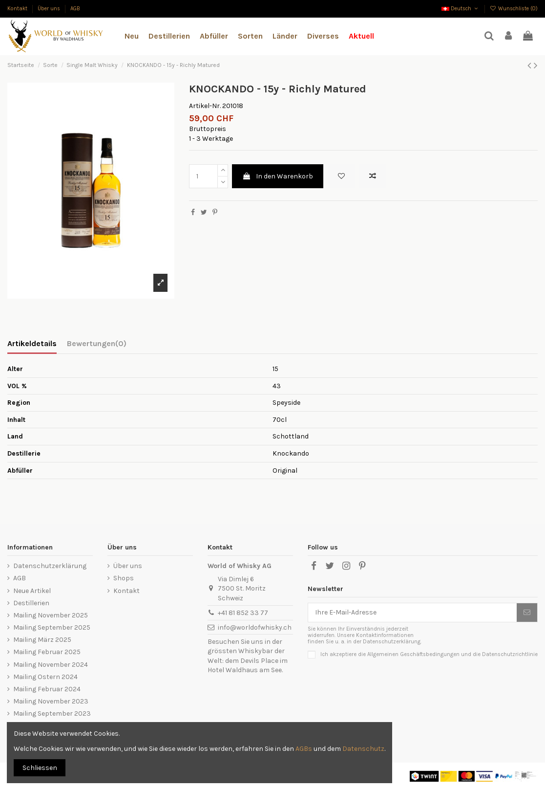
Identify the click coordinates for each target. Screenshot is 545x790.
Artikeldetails (32, 343)
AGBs (303, 749)
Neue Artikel (32, 591)
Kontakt (18, 8)
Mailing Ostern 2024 (45, 677)
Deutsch (460, 8)
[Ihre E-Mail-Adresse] (412, 612)
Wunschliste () (514, 8)
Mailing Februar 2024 (47, 689)
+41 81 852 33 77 (243, 613)
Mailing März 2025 (42, 640)
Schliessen (39, 768)
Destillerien (31, 603)
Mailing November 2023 (50, 701)
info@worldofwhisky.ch (255, 627)
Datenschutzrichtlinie (510, 654)
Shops (123, 578)
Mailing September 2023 (52, 713)
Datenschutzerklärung (49, 566)
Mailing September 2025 (51, 627)
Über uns (50, 8)
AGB (75, 8)
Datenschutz (363, 749)
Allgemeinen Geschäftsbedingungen (413, 654)
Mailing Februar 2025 (47, 652)
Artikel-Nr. (205, 106)
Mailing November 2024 (50, 664)
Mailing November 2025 (50, 615)
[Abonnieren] (527, 612)
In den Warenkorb (277, 176)
